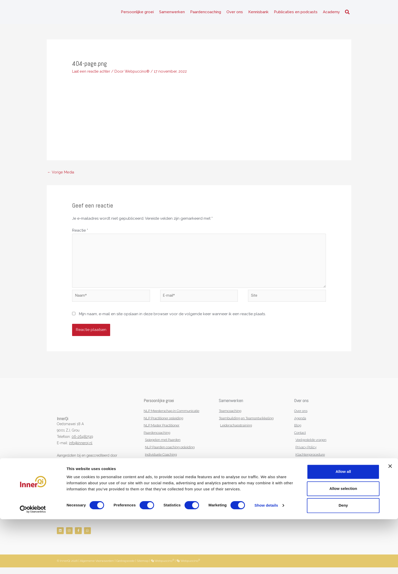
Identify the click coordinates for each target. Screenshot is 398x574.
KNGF (79, 466)
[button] (347, 13)
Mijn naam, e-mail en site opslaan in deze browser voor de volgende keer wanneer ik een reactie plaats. (172, 318)
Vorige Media (61, 173)
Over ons (234, 12)
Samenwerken (172, 12)
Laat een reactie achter (93, 72)
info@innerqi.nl (80, 447)
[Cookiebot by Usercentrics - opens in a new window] (33, 564)
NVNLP (63, 466)
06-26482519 (82, 441)
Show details (266, 560)
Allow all (343, 526)
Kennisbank (258, 12)
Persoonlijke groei (137, 12)
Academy (331, 12)
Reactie (80, 232)
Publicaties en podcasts (296, 12)
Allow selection (343, 543)
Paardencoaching (205, 12)
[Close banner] (390, 521)
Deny (343, 560)
